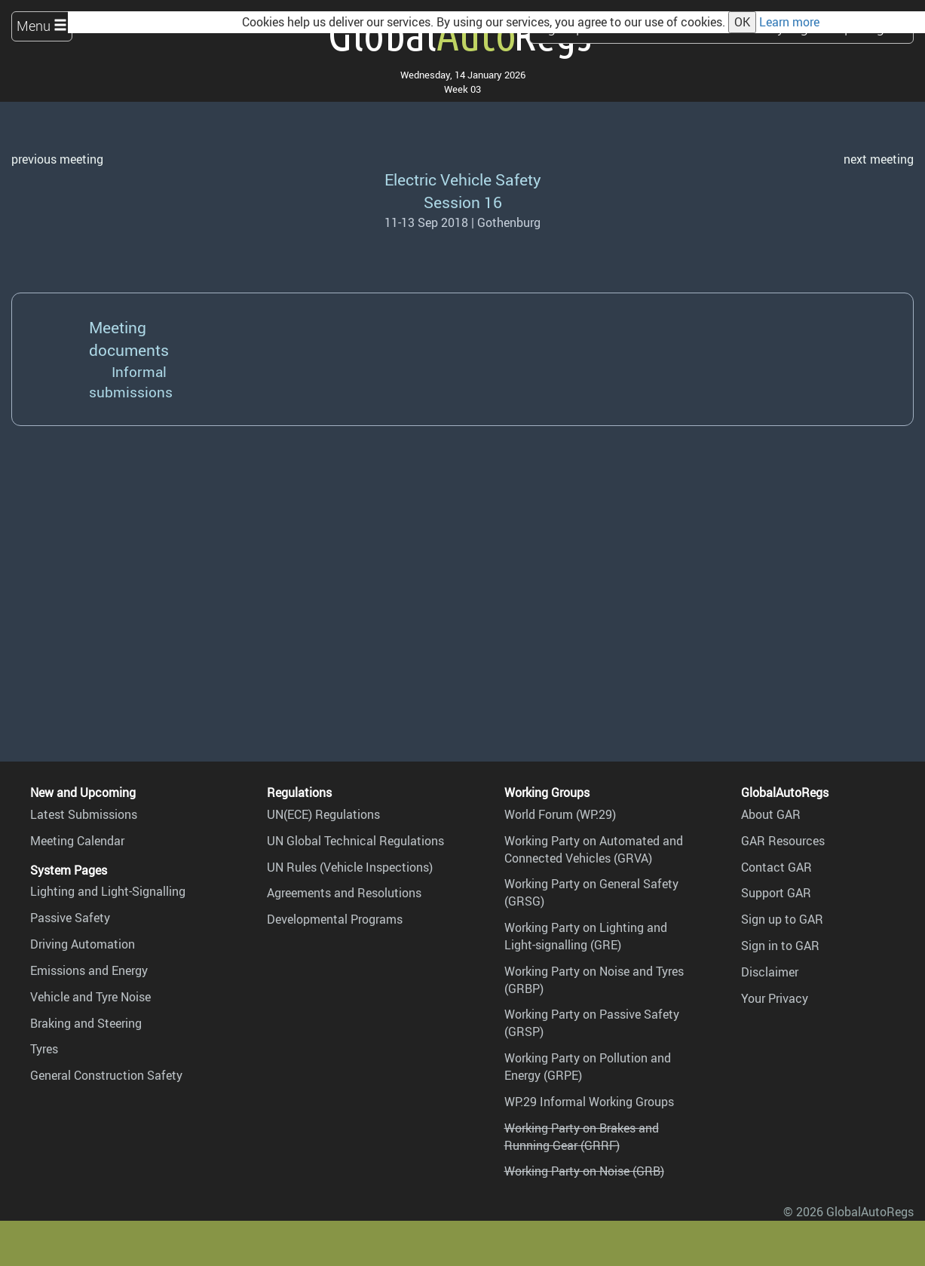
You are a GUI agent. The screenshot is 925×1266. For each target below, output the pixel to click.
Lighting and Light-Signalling (107, 891)
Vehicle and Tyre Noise (90, 997)
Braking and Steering (86, 1023)
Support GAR (776, 892)
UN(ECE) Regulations (323, 814)
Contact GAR (776, 867)
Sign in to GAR (780, 945)
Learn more (789, 22)
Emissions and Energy (89, 970)
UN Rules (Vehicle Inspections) (350, 867)
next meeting (879, 159)
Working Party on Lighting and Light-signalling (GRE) (585, 936)
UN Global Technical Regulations (355, 840)
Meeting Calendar (77, 840)
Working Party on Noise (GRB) (584, 1171)
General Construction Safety (106, 1075)
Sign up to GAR (782, 919)
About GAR (771, 814)
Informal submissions (131, 382)
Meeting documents (129, 338)
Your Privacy (774, 998)
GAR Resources (783, 840)
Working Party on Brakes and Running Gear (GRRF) (581, 1137)
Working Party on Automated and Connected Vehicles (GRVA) (593, 849)
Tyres (44, 1049)
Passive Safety (70, 917)
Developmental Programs (335, 919)
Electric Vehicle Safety (462, 179)
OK (742, 22)
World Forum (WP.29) (560, 814)
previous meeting (57, 159)
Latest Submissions (83, 814)
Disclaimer (769, 972)
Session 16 (463, 202)
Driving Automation (82, 944)
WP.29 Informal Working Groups (589, 1101)
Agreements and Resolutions (344, 892)
